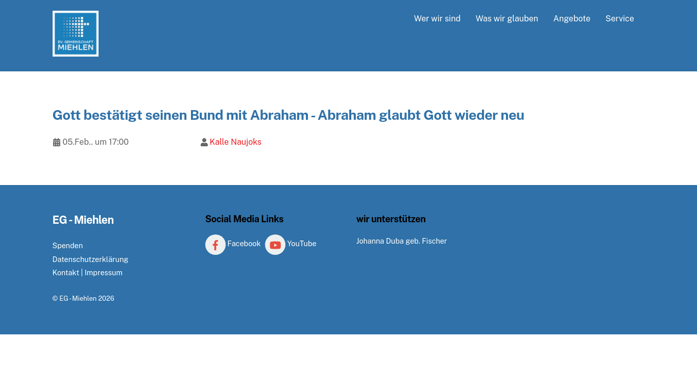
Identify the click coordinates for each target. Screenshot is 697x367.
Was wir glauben (506, 18)
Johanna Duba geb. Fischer (401, 241)
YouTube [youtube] (291, 243)
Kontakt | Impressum (88, 272)
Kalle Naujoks (235, 142)
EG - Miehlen (78, 298)
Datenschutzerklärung (91, 259)
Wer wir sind (437, 18)
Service (620, 18)
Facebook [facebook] (233, 243)
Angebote (572, 18)
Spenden (68, 245)
